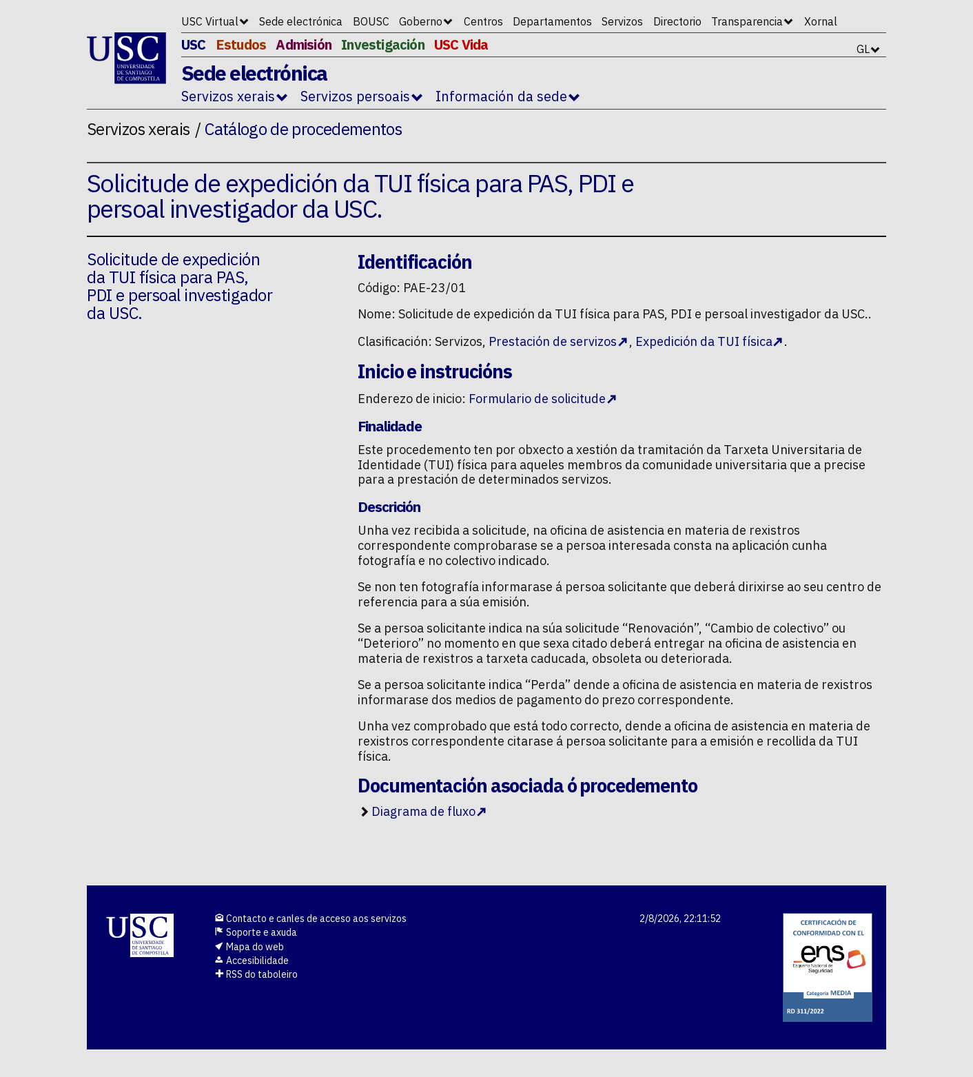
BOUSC (371, 21)
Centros (483, 21)
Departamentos (552, 21)
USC (193, 44)
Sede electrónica (300, 21)
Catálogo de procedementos (303, 129)
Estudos (241, 44)
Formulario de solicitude (537, 399)
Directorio (677, 21)
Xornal (820, 21)
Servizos (622, 21)
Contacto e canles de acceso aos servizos (310, 918)
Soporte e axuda (255, 932)
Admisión (303, 44)
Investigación (382, 44)
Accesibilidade (251, 960)
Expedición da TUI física (703, 341)
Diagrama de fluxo (423, 811)
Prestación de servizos (553, 341)
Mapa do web (249, 947)
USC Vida (461, 44)
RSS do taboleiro (256, 974)
